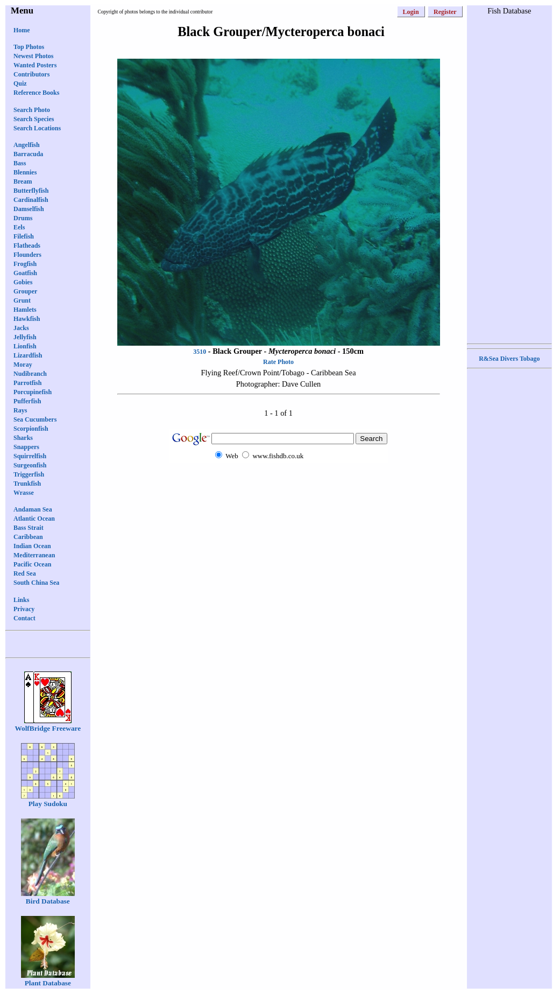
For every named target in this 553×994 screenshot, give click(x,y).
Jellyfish (25, 337)
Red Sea (24, 573)
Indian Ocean (32, 546)
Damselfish (28, 209)
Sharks (23, 438)
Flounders (27, 254)
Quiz (20, 83)
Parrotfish (27, 383)
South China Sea (36, 582)
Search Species (33, 119)
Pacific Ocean (32, 564)
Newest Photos (33, 56)
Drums (22, 218)
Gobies (22, 282)
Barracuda (28, 154)
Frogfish (25, 264)
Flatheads (26, 245)
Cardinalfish (30, 200)
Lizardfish (27, 355)
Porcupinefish (32, 392)
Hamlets (25, 309)
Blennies (25, 172)
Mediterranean (34, 555)
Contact (24, 618)
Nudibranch (30, 373)
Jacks (21, 328)
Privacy (23, 609)
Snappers (26, 447)
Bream (22, 181)
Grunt (22, 300)
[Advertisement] (509, 178)
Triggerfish (28, 474)
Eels (19, 227)
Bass (19, 163)
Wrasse (23, 492)
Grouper (25, 291)
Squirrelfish (29, 456)
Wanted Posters (34, 65)
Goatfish (25, 273)
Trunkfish (27, 483)
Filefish (23, 236)
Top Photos (28, 47)
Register (445, 12)
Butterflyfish (30, 190)
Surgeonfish (29, 465)
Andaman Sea (32, 509)
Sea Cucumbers (34, 419)
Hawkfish (26, 319)
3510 (199, 351)
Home (21, 30)
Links (21, 600)
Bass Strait (28, 527)
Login (411, 12)
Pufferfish (27, 401)
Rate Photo (278, 362)
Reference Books (36, 92)
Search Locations (37, 128)
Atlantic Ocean (34, 518)
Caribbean (28, 537)
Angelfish (26, 145)
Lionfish (25, 346)
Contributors (31, 74)
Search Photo (31, 110)
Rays (20, 410)
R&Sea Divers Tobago (509, 358)
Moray (22, 364)
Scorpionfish (30, 428)
